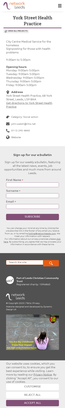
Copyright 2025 (16, 303)
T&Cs (28, 303)
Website (13, 137)
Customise (32, 386)
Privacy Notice (42, 374)
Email (10, 201)
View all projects (18, 31)
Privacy (36, 303)
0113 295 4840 (18, 130)
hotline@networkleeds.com (42, 234)
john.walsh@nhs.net (21, 124)
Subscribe (32, 216)
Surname (12, 191)
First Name (13, 180)
